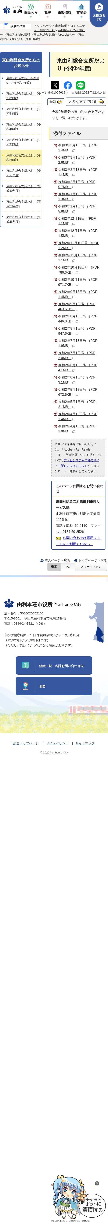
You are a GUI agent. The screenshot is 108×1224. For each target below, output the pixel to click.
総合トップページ (26, 743)
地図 (42, 686)
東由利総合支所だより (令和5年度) (23, 111)
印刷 (53, 101)
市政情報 (64, 13)
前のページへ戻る (57, 560)
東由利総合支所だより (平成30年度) (23, 189)
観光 (47, 13)
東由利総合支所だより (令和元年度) (23, 173)
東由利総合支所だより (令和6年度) (23, 96)
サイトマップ (85, 743)
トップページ (43, 25)
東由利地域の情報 (18, 34)
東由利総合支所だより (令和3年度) (23, 142)
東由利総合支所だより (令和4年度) (23, 127)
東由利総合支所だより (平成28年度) (23, 219)
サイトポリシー (57, 743)
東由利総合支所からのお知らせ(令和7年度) (22, 80)
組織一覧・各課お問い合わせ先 (61, 666)
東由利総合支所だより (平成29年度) (23, 204)
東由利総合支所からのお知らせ (54, 34)
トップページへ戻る (92, 560)
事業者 (81, 13)
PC (68, 566)
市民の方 (30, 13)
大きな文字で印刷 (82, 101)
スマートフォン (91, 566)
